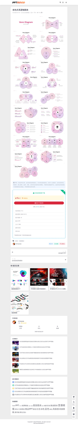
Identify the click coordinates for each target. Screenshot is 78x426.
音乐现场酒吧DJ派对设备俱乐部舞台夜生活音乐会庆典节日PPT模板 (36, 341)
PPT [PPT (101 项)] (17, 405)
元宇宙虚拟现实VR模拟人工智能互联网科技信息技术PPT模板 (34, 347)
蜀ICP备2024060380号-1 (39, 423)
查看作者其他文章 (39, 331)
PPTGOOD (17, 244)
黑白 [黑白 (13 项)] (24, 412)
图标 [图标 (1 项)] (43, 405)
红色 (23, 12)
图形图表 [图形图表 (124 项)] (37, 405)
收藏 (56, 243)
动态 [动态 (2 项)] (29, 405)
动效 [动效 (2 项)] (32, 405)
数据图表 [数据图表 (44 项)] (54, 405)
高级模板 (27, 12)
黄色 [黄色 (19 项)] (21, 412)
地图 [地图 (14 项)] (45, 405)
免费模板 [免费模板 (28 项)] (25, 405)
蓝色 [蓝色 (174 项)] (47, 408)
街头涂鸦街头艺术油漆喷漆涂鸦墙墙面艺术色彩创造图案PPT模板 (35, 358)
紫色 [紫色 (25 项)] (34, 409)
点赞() (62, 243)
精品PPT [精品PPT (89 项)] (29, 409)
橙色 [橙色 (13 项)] (16, 409)
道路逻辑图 (14, 312)
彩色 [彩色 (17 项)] (48, 405)
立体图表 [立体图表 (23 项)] (21, 409)
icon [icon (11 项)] (13, 405)
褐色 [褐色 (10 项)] (51, 409)
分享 (51, 243)
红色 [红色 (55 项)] (38, 409)
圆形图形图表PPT (15, 289)
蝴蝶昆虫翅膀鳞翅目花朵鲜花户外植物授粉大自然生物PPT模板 (35, 369)
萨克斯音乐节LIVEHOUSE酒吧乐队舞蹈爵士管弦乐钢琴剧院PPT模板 (36, 364)
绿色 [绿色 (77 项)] (43, 409)
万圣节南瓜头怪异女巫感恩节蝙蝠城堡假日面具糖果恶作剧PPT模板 (36, 352)
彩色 (13, 287)
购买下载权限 (39, 203)
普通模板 (34, 287)
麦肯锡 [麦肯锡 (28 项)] (17, 412)
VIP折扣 (25, 198)
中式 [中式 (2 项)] (20, 405)
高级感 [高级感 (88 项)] (56, 409)
